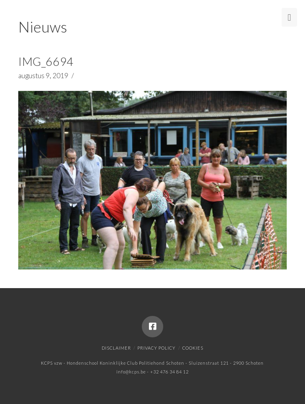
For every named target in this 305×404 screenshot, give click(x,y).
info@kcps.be (131, 371)
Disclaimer (116, 347)
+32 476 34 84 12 (169, 371)
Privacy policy (156, 347)
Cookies (192, 347)
